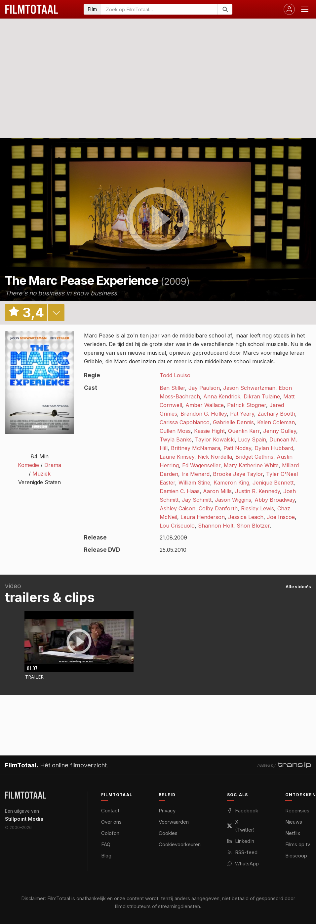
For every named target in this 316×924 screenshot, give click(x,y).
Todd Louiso (175, 375)
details (55, 312)
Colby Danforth (218, 508)
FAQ (105, 844)
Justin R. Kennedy (257, 491)
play (158, 219)
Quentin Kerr (244, 431)
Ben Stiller (172, 388)
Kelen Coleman (276, 422)
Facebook (242, 810)
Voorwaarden (174, 822)
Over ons (111, 822)
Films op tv (297, 844)
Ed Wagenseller (201, 465)
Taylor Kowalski (215, 439)
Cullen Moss (175, 431)
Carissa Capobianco (185, 422)
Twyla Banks (176, 439)
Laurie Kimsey (177, 456)
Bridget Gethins (254, 456)
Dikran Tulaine (262, 396)
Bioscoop (296, 855)
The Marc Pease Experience (81, 280)
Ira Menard (195, 474)
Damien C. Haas (180, 491)
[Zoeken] (224, 9)
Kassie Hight (209, 431)
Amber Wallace (204, 405)
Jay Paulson (204, 388)
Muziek (41, 473)
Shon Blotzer (253, 525)
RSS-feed (242, 852)
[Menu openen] (305, 9)
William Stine (194, 482)
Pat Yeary (242, 413)
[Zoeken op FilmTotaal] (159, 9)
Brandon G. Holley (203, 413)
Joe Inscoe (281, 517)
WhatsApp (243, 863)
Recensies (297, 810)
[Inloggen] (289, 9)
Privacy (167, 810)
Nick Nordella (215, 456)
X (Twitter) (241, 826)
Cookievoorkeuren (180, 844)
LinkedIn (240, 841)
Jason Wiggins (233, 499)
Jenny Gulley (279, 431)
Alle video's (298, 586)
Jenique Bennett (273, 482)
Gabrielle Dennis (233, 422)
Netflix (292, 833)
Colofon (110, 833)
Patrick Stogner (246, 405)
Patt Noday (237, 448)
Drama (52, 465)
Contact (110, 810)
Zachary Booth (276, 413)
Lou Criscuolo (177, 525)
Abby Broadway (275, 499)
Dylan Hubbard (274, 448)
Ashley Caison (177, 508)
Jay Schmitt (197, 499)
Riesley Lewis (257, 508)
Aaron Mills (217, 491)
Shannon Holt (215, 525)
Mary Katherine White (251, 465)
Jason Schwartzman (249, 388)
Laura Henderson (202, 517)
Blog (106, 855)
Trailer (34, 677)
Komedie (28, 465)
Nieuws (293, 822)
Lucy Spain (252, 439)
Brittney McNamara (195, 448)
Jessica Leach (245, 517)
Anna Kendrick (221, 396)
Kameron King (231, 482)
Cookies (168, 833)
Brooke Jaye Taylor (238, 474)
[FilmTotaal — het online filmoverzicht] (25, 795)
